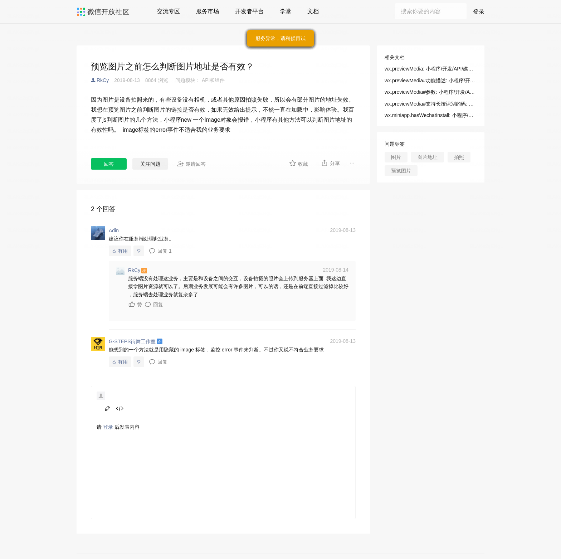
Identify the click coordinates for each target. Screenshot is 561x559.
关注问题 (150, 164)
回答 (109, 164)
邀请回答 (191, 163)
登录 (478, 12)
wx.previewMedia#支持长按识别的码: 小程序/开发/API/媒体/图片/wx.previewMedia (431, 104)
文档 (313, 11)
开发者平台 (249, 11)
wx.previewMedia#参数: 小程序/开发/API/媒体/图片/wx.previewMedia (431, 92)
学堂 (285, 11)
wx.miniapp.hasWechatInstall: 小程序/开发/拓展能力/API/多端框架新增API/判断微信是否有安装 (431, 115)
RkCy (103, 80)
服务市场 (207, 11)
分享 (330, 162)
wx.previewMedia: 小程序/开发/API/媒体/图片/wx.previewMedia (431, 69)
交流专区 (168, 11)
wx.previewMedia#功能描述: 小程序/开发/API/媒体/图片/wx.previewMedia (431, 80)
